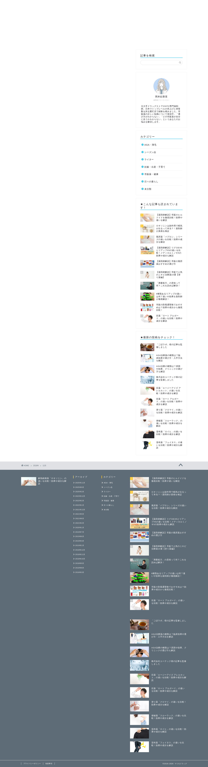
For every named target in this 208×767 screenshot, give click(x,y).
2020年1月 (79, 527)
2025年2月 (79, 491)
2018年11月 (80, 554)
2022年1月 (79, 505)
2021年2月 (79, 523)
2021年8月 (79, 518)
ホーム (66, 4)
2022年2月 (79, 500)
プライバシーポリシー (32, 763)
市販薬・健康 (98, 4)
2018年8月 (79, 568)
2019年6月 (79, 536)
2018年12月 (80, 550)
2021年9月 (79, 514)
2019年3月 (79, 541)
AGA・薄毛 (150, 145)
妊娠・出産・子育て (154, 167)
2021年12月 (80, 510)
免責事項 (48, 763)
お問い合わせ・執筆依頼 (164, 4)
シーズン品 (150, 152)
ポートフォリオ (138, 4)
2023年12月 (80, 496)
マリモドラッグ (23, 1)
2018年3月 (79, 572)
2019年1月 (79, 545)
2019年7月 (79, 532)
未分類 (147, 189)
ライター (81, 4)
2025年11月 (80, 483)
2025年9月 (79, 487)
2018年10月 (80, 559)
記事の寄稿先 (118, 4)
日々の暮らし (151, 181)
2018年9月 (79, 563)
